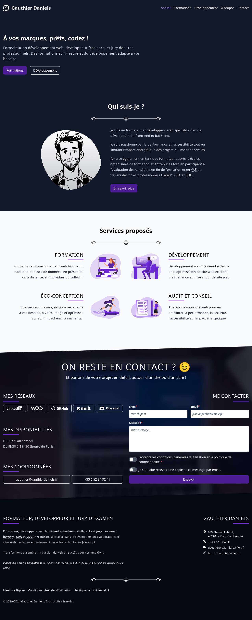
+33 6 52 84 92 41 (97, 479)
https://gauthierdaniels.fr (224, 553)
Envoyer (189, 479)
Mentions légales (14, 590)
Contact (243, 8)
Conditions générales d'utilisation (49, 590)
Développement (206, 8)
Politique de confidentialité (91, 590)
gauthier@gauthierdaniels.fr (36, 479)
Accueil (166, 8)
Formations (182, 8)
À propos (227, 8)
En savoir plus (124, 188)
